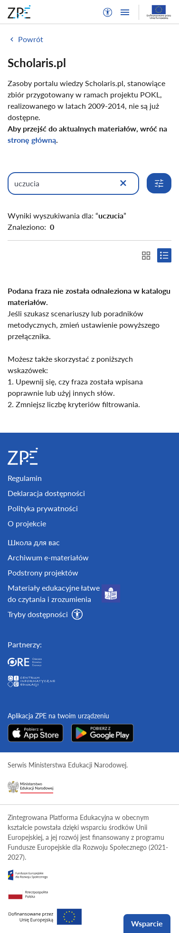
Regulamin (25, 477)
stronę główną (32, 139)
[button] (108, 12)
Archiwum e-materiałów (48, 557)
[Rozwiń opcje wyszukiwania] (159, 183)
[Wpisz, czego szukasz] (73, 183)
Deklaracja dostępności (46, 492)
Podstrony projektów (43, 572)
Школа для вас (34, 542)
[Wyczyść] (123, 183)
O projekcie (27, 523)
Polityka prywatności (43, 508)
